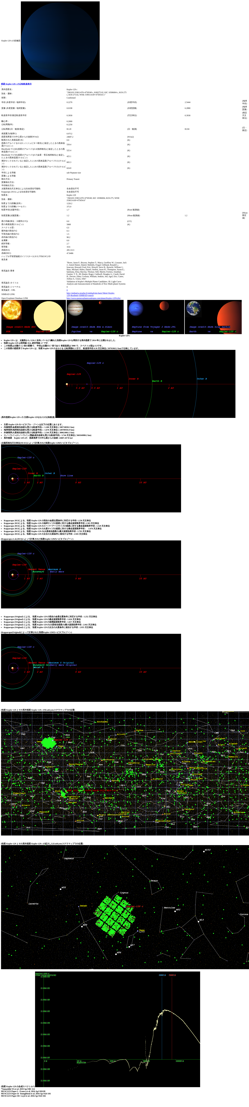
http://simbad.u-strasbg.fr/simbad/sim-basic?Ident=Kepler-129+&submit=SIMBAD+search (91, 294)
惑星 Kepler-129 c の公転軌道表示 (16, 84)
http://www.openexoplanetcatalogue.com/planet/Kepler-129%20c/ (94, 298)
